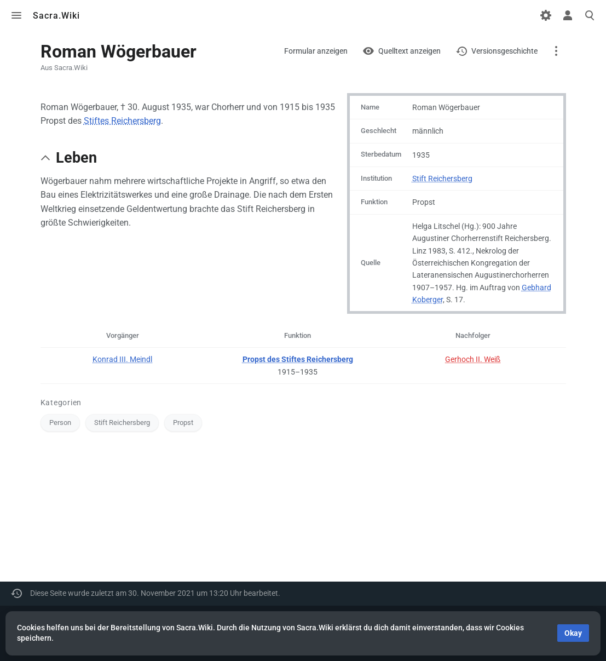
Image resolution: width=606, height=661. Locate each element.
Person (60, 422)
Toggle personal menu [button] (568, 15)
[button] (45, 158)
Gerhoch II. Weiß (472, 359)
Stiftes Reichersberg (122, 121)
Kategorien (61, 402)
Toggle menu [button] (16, 15)
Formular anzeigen (316, 51)
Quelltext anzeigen (409, 51)
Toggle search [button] (590, 15)
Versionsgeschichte (504, 51)
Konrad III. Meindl (122, 359)
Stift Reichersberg (442, 178)
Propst (183, 422)
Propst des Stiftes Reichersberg (298, 359)
